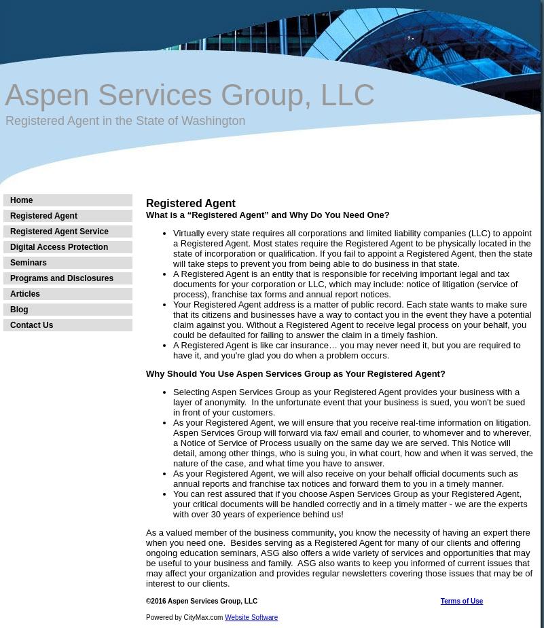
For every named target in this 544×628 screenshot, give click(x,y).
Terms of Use (462, 601)
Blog (19, 309)
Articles (25, 294)
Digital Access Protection (59, 247)
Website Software (251, 617)
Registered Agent (43, 216)
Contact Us (31, 325)
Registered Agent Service (59, 231)
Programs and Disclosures (61, 278)
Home (21, 200)
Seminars (28, 262)
